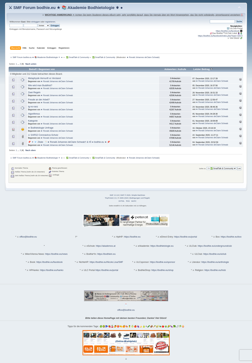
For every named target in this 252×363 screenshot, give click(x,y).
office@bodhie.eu (28, 237)
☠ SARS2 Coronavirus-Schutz (43, 135)
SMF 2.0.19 (114, 195)
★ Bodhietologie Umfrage (40, 128)
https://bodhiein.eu (106, 254)
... (19, 64)
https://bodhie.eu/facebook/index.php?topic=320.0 (220, 36)
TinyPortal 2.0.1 (111, 198)
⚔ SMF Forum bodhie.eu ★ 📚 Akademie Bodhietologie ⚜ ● (66, 7)
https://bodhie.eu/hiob (215, 270)
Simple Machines (138, 195)
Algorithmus (34, 114)
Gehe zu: (202, 168)
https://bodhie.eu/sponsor (162, 262)
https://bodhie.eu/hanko (51, 270)
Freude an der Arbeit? (39, 99)
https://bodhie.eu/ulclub (214, 254)
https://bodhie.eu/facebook (227, 31)
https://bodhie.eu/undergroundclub (215, 246)
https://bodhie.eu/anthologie (215, 262)
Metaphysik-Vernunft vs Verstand (44, 78)
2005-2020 (124, 198)
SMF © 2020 (125, 195)
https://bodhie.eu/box (231, 237)
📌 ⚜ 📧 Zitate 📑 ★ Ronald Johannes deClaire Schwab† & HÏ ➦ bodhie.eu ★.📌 (69, 142)
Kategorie (33, 121)
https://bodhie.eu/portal (185, 237)
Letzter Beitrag (203, 69)
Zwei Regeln (34, 92)
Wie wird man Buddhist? (40, 85)
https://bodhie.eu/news (56, 254)
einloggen (35, 22)
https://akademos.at (105, 246)
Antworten (170, 69)
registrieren (50, 22)
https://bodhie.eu (132, 237)
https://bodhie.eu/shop (162, 270)
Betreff (33, 69)
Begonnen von (47, 69)
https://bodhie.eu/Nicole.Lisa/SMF (106, 262)
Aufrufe (182, 69)
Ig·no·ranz (33, 106)
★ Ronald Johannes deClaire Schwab (143, 57)
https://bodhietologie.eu (162, 246)
